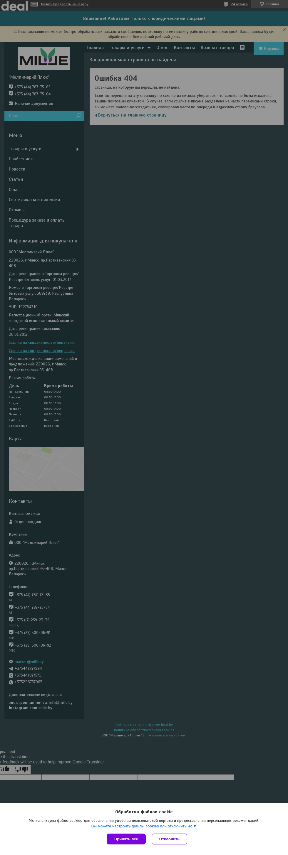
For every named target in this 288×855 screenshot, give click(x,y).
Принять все (126, 839)
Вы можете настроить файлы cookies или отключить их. (142, 826)
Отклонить (169, 839)
